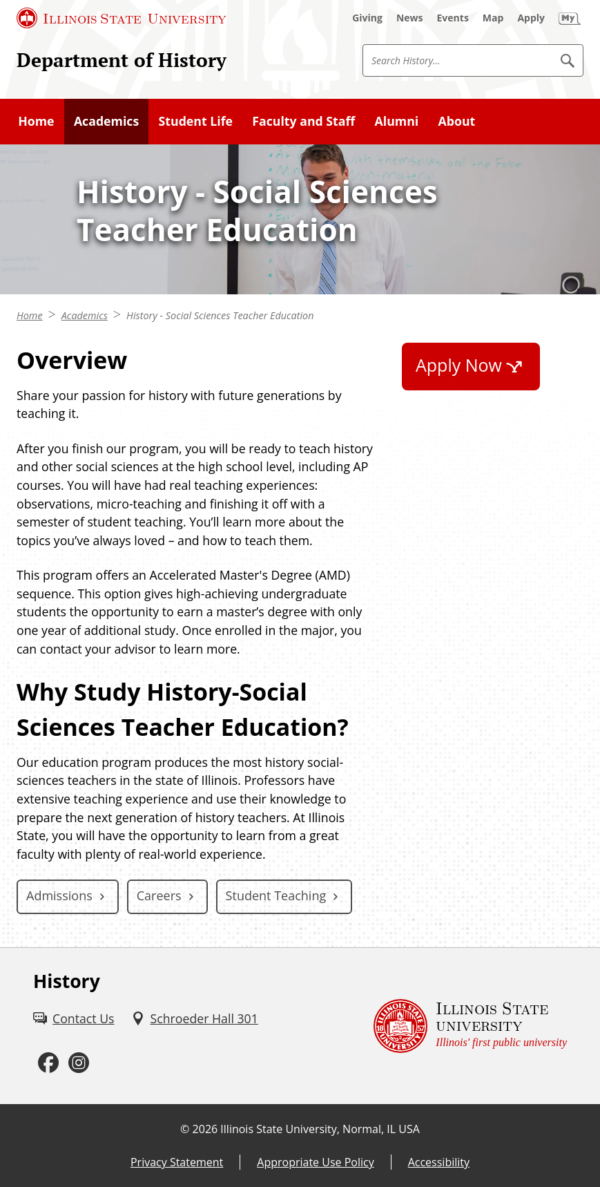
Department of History (121, 60)
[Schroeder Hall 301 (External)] (194, 1018)
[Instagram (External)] (79, 1063)
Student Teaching (276, 895)
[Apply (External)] (531, 18)
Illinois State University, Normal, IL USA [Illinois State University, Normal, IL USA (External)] (320, 1129)
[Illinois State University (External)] (121, 18)
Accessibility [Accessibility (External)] (439, 1162)
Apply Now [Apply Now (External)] (459, 365)
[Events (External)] (453, 18)
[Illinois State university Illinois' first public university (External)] (470, 1026)
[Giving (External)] (367, 18)
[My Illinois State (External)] (569, 18)
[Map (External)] (493, 18)
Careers (159, 895)
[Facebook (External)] (48, 1063)
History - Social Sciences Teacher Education (219, 315)
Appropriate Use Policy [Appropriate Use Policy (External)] (315, 1162)
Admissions (59, 895)
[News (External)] (410, 18)
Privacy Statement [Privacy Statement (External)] (176, 1162)
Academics (84, 315)
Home (30, 315)
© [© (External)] (184, 1129)
